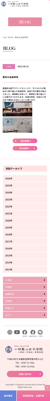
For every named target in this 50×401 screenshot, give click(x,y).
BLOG (10, 37)
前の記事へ (26, 140)
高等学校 (9, 293)
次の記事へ (24, 148)
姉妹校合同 (33, 333)
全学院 (8, 300)
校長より (9, 307)
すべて (8, 314)
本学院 (24, 333)
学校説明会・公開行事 (33, 395)
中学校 (8, 286)
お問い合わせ (25, 373)
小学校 (8, 280)
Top (4, 37)
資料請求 (8, 395)
